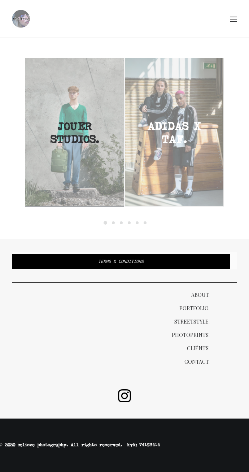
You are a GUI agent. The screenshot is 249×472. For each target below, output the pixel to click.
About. (200, 294)
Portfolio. (194, 308)
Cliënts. (198, 348)
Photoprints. (191, 335)
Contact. (197, 361)
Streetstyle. (192, 321)
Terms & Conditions (121, 261)
